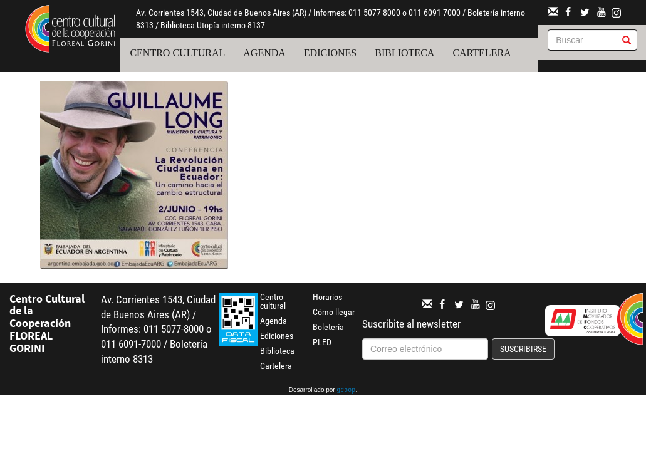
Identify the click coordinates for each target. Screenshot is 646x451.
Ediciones (330, 53)
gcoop (345, 391)
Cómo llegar (334, 312)
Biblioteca (404, 53)
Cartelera (481, 53)
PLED (322, 342)
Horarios (327, 297)
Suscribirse (523, 349)
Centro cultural (177, 53)
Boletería (328, 327)
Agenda (264, 53)
